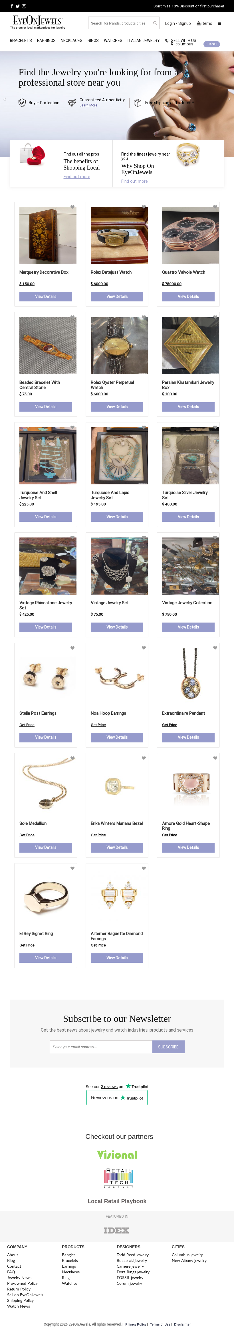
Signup (184, 23)
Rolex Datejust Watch (111, 272)
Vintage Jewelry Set (109, 603)
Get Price (27, 725)
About (12, 1255)
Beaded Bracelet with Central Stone (39, 385)
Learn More (88, 105)
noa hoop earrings (108, 713)
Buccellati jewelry (132, 1261)
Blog (11, 1261)
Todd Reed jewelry (133, 1255)
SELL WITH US (180, 40)
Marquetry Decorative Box (43, 272)
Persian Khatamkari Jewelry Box (188, 385)
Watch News (18, 1307)
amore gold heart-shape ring (186, 826)
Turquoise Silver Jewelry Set (184, 495)
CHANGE (211, 44)
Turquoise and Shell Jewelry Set (38, 495)
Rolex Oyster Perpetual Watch (112, 385)
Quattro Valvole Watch (183, 272)
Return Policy (19, 1289)
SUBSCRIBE (168, 1047)
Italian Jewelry (144, 40)
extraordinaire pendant (183, 713)
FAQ (11, 1272)
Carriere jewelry (130, 1267)
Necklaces (71, 40)
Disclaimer (182, 1325)
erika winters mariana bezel (117, 824)
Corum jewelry (129, 1284)
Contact (14, 1267)
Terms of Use (160, 1325)
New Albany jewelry (189, 1261)
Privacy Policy (135, 1325)
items (204, 23)
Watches (113, 40)
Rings (93, 40)
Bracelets (21, 40)
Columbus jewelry (187, 1255)
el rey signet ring (36, 934)
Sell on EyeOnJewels (25, 1295)
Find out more (77, 176)
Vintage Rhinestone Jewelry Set (45, 606)
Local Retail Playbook (117, 1202)
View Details (46, 296)
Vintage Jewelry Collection (187, 603)
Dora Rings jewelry (133, 1272)
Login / (171, 23)
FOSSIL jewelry (130, 1278)
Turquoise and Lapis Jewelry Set (110, 495)
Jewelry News (19, 1278)
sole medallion (33, 824)
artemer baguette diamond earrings (117, 936)
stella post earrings (38, 713)
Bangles (68, 1255)
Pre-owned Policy (22, 1284)
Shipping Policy (20, 1301)
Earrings (46, 40)
